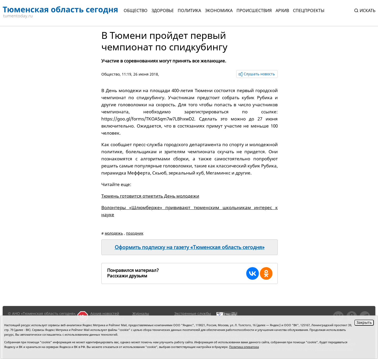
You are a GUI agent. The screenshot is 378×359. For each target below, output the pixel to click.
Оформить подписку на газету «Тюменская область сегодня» (190, 247)
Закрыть (364, 322)
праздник (134, 233)
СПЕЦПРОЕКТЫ (308, 10)
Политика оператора (244, 347)
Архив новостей (104, 313)
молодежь (114, 233)
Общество (136, 10)
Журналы (140, 313)
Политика (189, 10)
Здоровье (162, 10)
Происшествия (254, 10)
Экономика (219, 10)
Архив (282, 10)
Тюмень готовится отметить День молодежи (150, 196)
